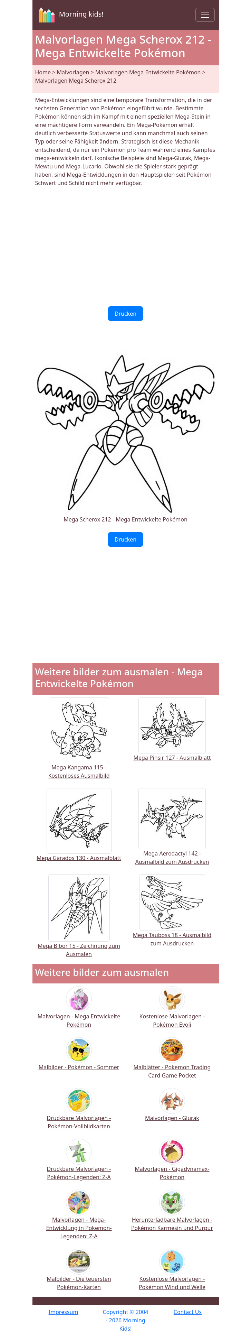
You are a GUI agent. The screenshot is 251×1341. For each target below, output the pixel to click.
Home (43, 72)
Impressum (63, 1312)
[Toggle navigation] (205, 15)
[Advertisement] (126, 246)
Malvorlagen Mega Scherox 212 (76, 80)
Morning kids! (70, 14)
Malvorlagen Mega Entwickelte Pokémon (148, 72)
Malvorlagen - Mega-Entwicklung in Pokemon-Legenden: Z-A (79, 1219)
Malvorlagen (73, 72)
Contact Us (188, 1312)
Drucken (125, 313)
